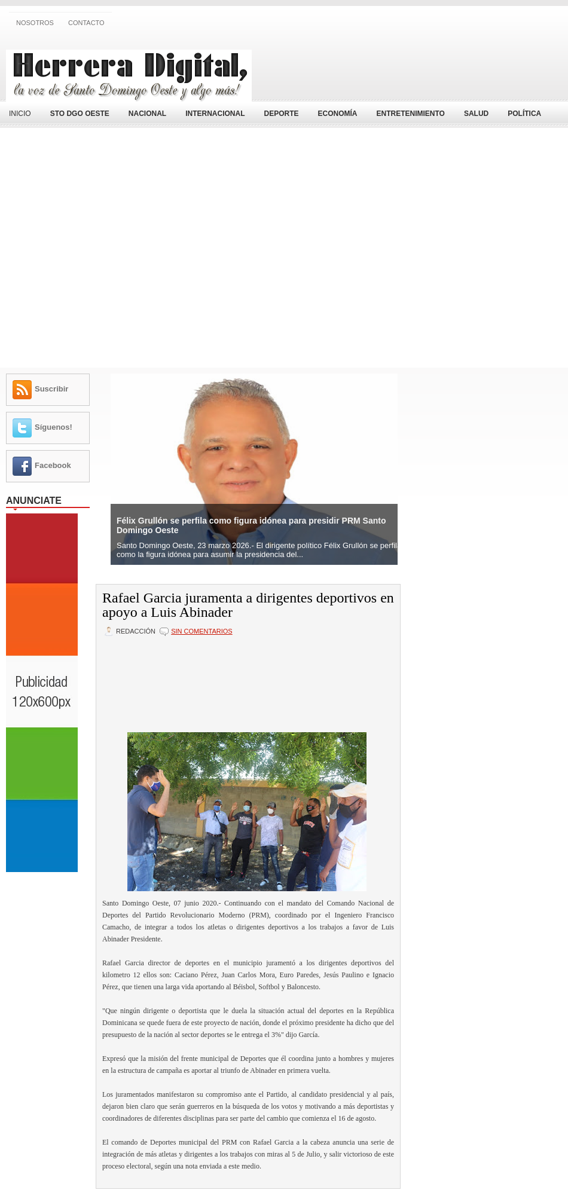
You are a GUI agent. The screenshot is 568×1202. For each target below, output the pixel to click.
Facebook (53, 465)
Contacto (86, 22)
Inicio (20, 113)
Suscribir (51, 388)
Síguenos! (53, 427)
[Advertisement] (422, 67)
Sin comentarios (201, 631)
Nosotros (35, 22)
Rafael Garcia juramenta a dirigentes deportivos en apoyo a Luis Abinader (248, 605)
